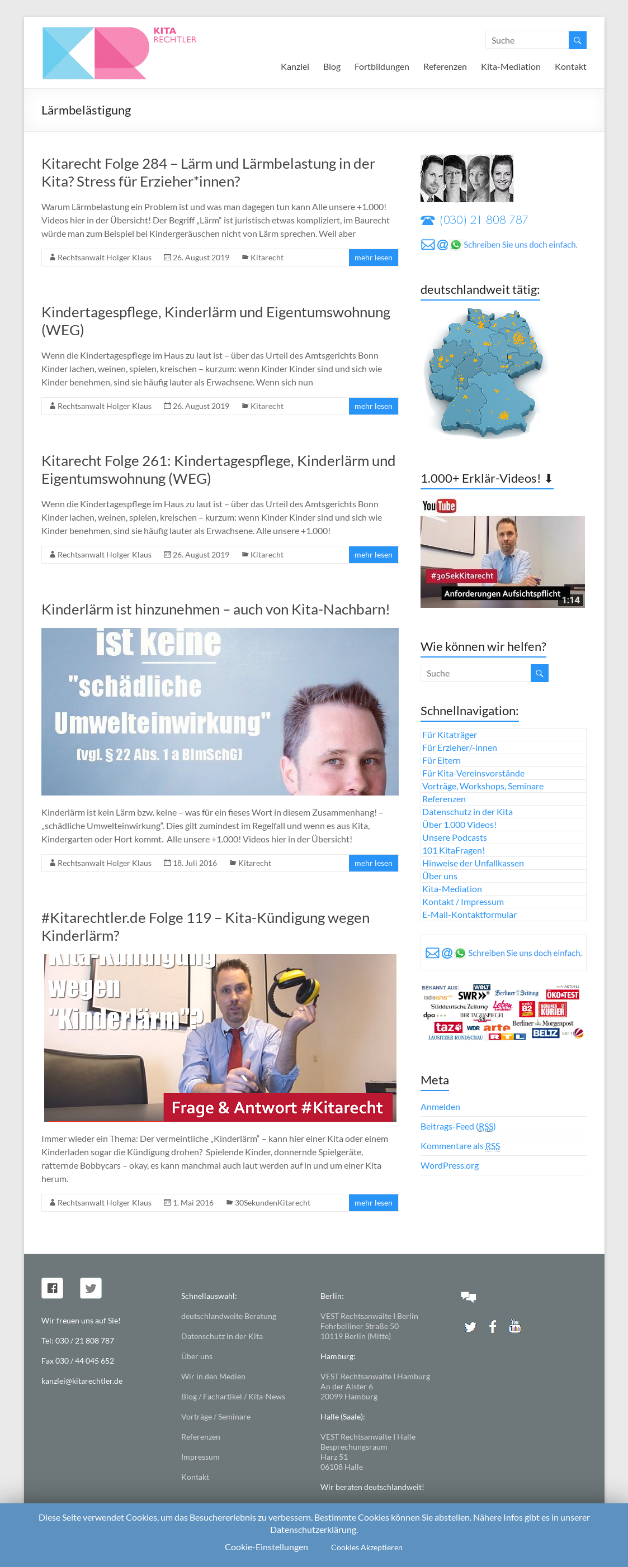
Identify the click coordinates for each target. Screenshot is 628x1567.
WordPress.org (450, 1165)
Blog (332, 66)
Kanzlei (295, 66)
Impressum (200, 1456)
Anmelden (440, 1106)
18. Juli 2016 (195, 863)
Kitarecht (267, 257)
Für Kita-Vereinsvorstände (473, 773)
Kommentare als (460, 1145)
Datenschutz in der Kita (467, 811)
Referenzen (445, 66)
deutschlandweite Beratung (228, 1316)
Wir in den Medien (213, 1376)
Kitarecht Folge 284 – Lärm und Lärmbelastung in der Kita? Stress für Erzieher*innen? (208, 172)
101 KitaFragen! (453, 850)
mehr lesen (374, 257)
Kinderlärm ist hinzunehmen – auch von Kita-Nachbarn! (215, 609)
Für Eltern (441, 760)
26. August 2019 (201, 257)
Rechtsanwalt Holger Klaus (105, 257)
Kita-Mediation (511, 66)
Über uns (439, 875)
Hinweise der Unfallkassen (473, 863)
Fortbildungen (382, 66)
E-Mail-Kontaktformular (469, 914)
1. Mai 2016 (193, 1202)
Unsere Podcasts (454, 837)
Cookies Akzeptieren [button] (367, 1547)
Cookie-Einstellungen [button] (266, 1546)
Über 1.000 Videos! (459, 824)
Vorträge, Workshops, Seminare (483, 785)
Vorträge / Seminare (216, 1416)
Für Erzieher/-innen (459, 747)
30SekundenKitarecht (272, 1202)
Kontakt (571, 66)
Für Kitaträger (449, 734)
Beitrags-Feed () (458, 1126)
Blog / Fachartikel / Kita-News (233, 1396)
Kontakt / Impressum (463, 901)
